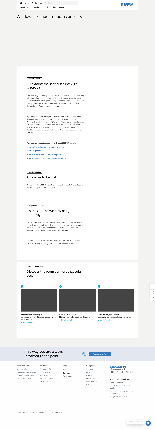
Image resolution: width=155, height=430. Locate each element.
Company (62, 7)
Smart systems (45, 382)
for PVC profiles (35, 151)
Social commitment (94, 382)
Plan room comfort (24, 378)
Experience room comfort (27, 372)
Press (88, 372)
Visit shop (67, 369)
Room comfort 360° (24, 369)
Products (37, 7)
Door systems (45, 372)
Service (46, 7)
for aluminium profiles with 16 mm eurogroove (48, 159)
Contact (89, 369)
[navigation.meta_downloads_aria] (37, 3)
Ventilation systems (47, 378)
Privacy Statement (36, 412)
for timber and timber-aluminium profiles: (46, 147)
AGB (25, 412)
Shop (54, 7)
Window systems (46, 369)
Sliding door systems (48, 375)
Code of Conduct (116, 382)
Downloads (67, 376)
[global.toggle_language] (24, 3)
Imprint (18, 412)
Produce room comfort (26, 375)
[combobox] (62, 3)
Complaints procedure (118, 397)
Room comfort (25, 7)
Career (89, 385)
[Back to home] (127, 4)
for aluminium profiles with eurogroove (45, 155)
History (89, 375)
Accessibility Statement (54, 412)
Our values (90, 378)
